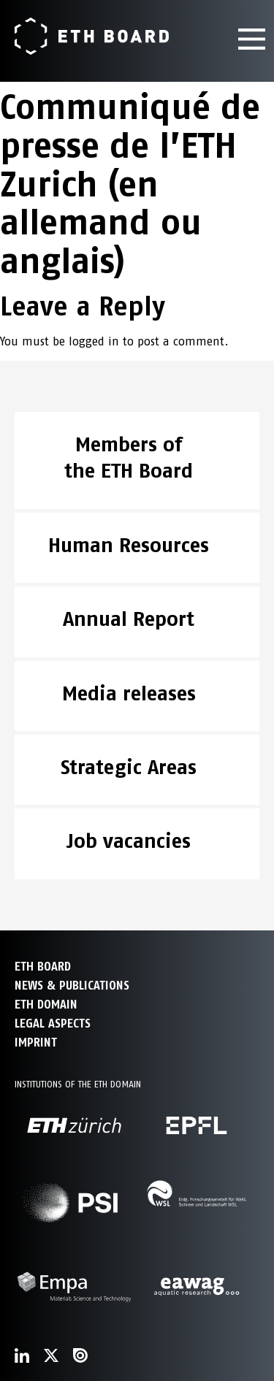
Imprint (36, 1042)
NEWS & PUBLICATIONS (72, 985)
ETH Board (43, 966)
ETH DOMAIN (46, 1004)
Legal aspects (53, 1023)
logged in (94, 341)
